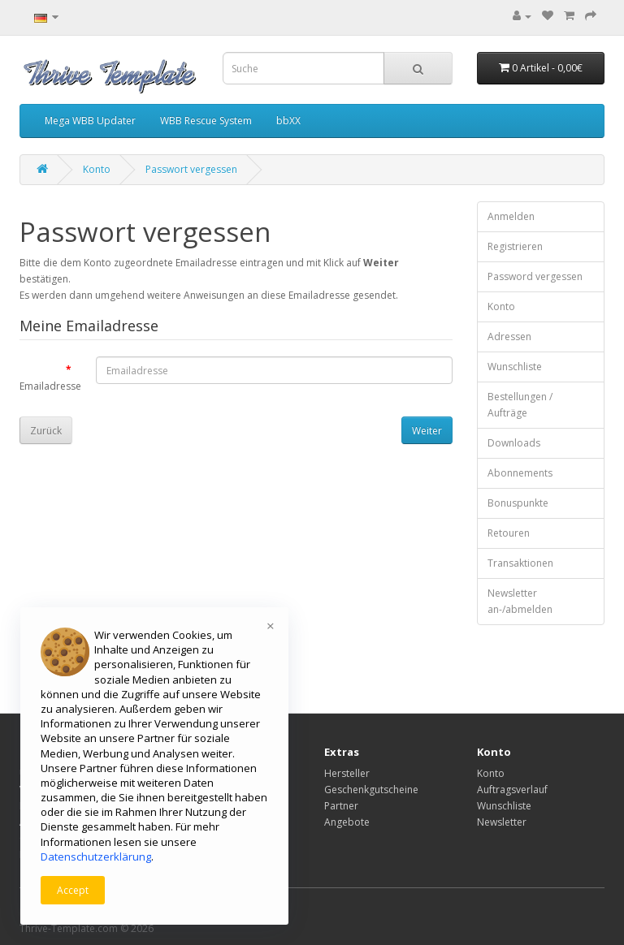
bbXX (288, 120)
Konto (96, 169)
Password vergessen (535, 276)
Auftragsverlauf (512, 789)
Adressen (509, 336)
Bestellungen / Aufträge (520, 405)
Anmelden (511, 216)
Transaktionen (520, 563)
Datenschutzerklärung (96, 856)
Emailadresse (50, 386)
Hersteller (347, 773)
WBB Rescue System (206, 120)
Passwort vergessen (191, 169)
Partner (341, 806)
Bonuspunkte (518, 503)
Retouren (509, 533)
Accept (73, 890)
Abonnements (520, 473)
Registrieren (515, 246)
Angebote (347, 822)
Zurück (46, 431)
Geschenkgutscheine (371, 789)
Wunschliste (515, 366)
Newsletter (501, 822)
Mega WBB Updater (90, 120)
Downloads (514, 443)
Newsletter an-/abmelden (520, 601)
